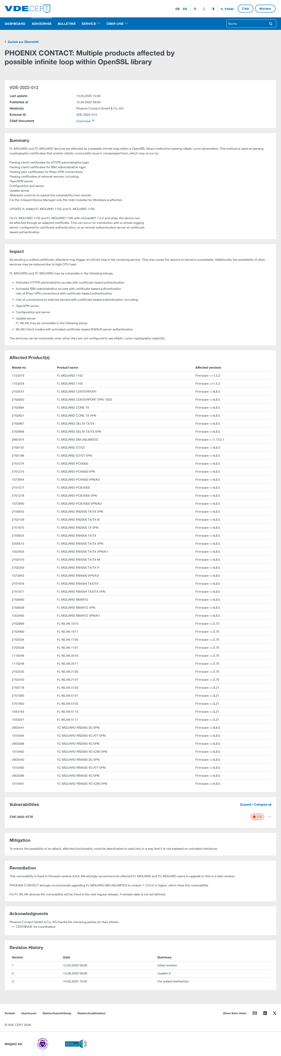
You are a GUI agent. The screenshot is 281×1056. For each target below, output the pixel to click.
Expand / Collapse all (255, 804)
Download (83, 121)
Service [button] (89, 23)
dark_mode (204, 8)
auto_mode (213, 8)
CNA (245, 8)
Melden (265, 8)
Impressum (28, 1013)
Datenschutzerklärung (57, 1013)
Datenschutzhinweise (91, 1013)
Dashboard (15, 23)
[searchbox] (245, 24)
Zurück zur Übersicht (23, 42)
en (185, 9)
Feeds (229, 9)
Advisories (42, 23)
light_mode (195, 8)
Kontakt (10, 1013)
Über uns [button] (115, 23)
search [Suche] (270, 23)
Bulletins (67, 23)
